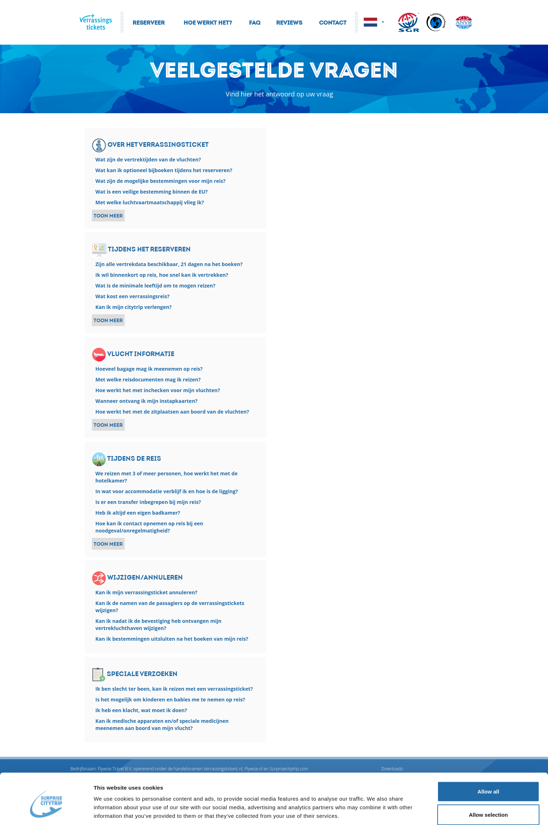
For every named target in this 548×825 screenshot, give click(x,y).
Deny (488, 806)
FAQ (254, 22)
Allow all (488, 759)
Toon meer (108, 215)
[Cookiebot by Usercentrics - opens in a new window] (46, 811)
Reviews (289, 22)
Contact (333, 22)
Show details (375, 807)
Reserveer (149, 22)
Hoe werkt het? (208, 22)
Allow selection (488, 783)
